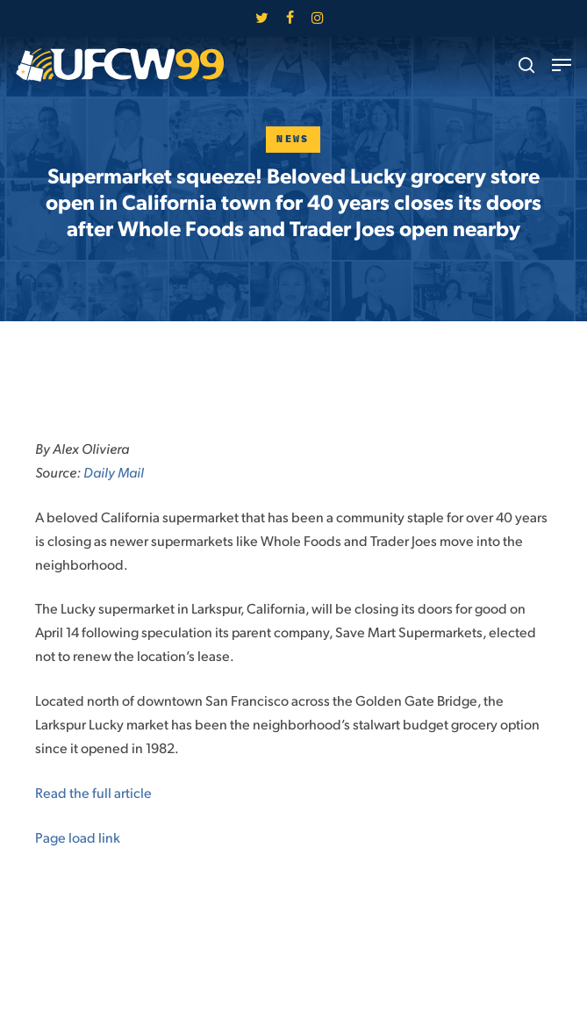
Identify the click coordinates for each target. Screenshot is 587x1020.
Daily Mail (113, 472)
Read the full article (93, 792)
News (293, 139)
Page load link (77, 837)
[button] (561, 65)
